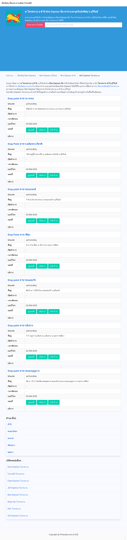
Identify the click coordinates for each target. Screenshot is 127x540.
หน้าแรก (9, 75)
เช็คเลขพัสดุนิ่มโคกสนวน (108, 86)
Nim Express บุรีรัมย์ (48, 75)
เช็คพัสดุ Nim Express (26, 75)
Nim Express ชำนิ (68, 75)
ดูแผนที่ (31, 130)
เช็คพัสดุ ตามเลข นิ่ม (26, 86)
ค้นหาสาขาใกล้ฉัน (35, 25)
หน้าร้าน (54, 130)
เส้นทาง (42, 130)
